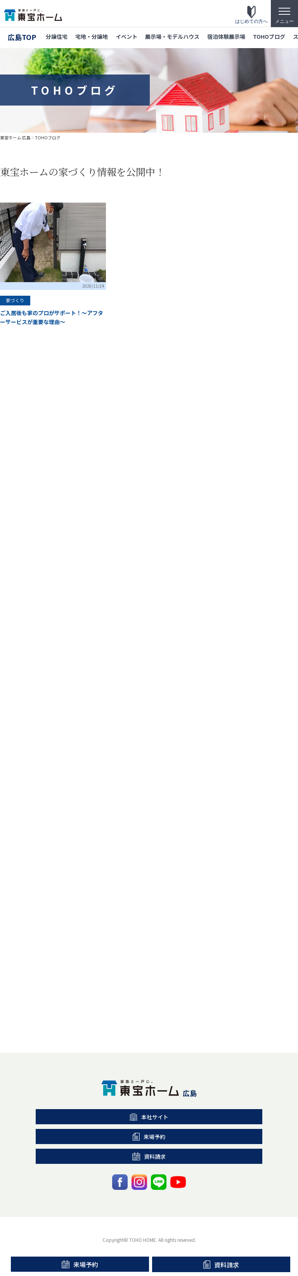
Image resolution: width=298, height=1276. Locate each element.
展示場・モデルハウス (172, 36)
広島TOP (22, 37)
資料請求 (221, 1264)
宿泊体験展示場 (226, 36)
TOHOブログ (269, 36)
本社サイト (149, 1117)
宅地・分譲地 (91, 36)
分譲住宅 (57, 36)
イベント (126, 36)
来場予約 (80, 1264)
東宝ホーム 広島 (15, 137)
